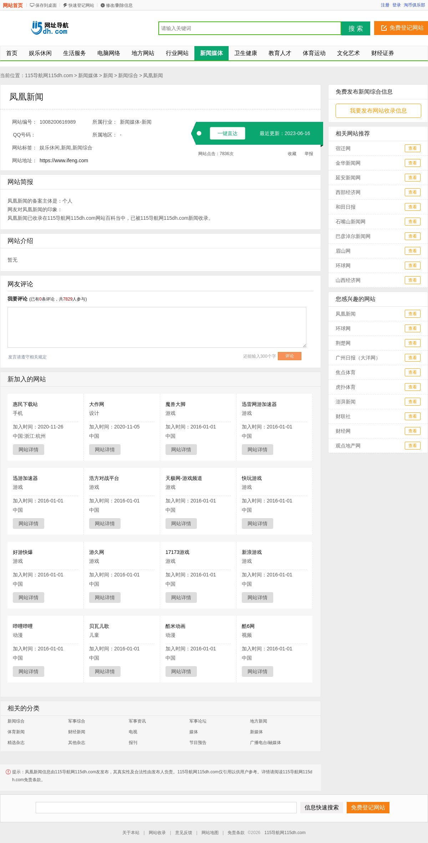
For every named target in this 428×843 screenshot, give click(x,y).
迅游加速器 (25, 478)
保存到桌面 (46, 5)
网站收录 (157, 832)
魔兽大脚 (175, 404)
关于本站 (130, 832)
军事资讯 (137, 721)
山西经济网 (348, 280)
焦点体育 (346, 372)
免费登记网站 (406, 28)
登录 (396, 5)
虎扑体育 (346, 387)
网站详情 (29, 449)
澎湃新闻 (346, 402)
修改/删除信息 (119, 5)
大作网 (96, 404)
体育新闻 (16, 731)
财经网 (343, 431)
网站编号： (24, 122)
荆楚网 (343, 343)
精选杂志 (16, 742)
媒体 (193, 731)
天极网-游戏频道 (183, 478)
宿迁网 (343, 148)
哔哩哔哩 (23, 626)
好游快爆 (23, 552)
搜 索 (355, 28)
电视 (133, 731)
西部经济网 (348, 192)
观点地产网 (348, 445)
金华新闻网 (348, 163)
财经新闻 (76, 731)
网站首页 (13, 5)
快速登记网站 (81, 5)
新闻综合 (128, 75)
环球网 (343, 265)
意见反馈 (183, 832)
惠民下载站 (25, 404)
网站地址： (24, 160)
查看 (412, 148)
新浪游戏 (252, 552)
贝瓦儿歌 (99, 626)
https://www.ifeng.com (64, 160)
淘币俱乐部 (414, 5)
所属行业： (104, 122)
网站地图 (210, 832)
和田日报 (346, 207)
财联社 (343, 416)
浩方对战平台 (104, 478)
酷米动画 (175, 626)
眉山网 (343, 251)
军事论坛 (198, 721)
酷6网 (248, 626)
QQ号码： (24, 135)
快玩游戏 (252, 478)
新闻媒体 (88, 75)
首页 (11, 53)
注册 (385, 5)
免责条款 (236, 832)
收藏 (292, 153)
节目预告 (198, 742)
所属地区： (104, 135)
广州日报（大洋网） (358, 358)
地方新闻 (258, 721)
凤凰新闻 (153, 75)
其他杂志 (76, 742)
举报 (309, 153)
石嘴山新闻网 (353, 221)
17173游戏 (177, 552)
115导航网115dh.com (49, 75)
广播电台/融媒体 (265, 742)
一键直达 (228, 133)
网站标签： (24, 147)
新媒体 (256, 731)
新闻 (108, 75)
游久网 (96, 552)
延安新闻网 (348, 177)
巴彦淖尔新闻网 (353, 236)
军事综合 (76, 721)
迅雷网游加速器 (259, 404)
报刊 (133, 742)
